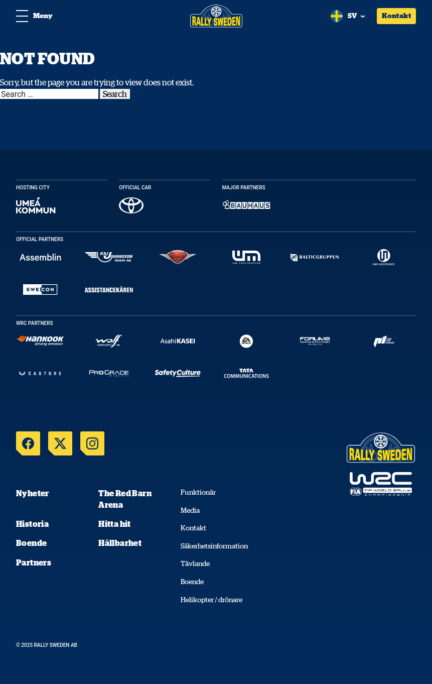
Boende (31, 542)
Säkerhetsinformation (214, 546)
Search (115, 93)
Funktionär (198, 492)
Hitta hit (114, 523)
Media (190, 510)
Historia (32, 523)
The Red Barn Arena (125, 499)
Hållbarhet (119, 542)
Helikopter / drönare (211, 600)
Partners (33, 562)
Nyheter (32, 493)
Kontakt (396, 16)
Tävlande (195, 563)
